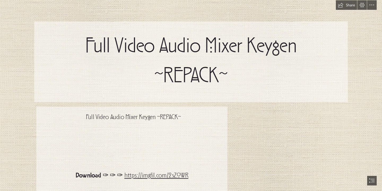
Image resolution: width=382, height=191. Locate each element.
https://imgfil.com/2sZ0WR (156, 176)
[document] (191, 95)
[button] (346, 5)
